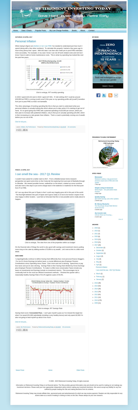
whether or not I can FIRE (42, 46)
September (100, 253)
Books (74, 30)
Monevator (98, 177)
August (98, 256)
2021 (96, 233)
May (97, 262)
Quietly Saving (100, 197)
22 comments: (72, 127)
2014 (96, 289)
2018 (96, 242)
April (97, 265)
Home (15, 30)
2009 (96, 303)
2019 (96, 239)
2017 (96, 245)
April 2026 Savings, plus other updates (107, 198)
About (82, 30)
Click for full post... (21, 122)
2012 (96, 294)
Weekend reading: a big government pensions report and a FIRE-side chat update (106, 180)
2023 (96, 231)
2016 (96, 283)
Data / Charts (27, 30)
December (99, 247)
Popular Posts (40, 30)
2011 (96, 297)
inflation (23, 127)
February (99, 276)
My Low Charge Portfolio (59, 30)
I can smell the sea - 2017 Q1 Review (37, 174)
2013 (96, 292)
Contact (91, 30)
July (97, 259)
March (98, 274)
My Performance (31, 127)
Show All (121, 219)
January (99, 279)
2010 (96, 300)
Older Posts (80, 370)
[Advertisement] (50, 151)
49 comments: (66, 327)
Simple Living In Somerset (104, 188)
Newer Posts (20, 370)
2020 (96, 236)
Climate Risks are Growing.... (104, 215)
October (99, 250)
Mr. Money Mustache (102, 204)
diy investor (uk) (100, 213)
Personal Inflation (25, 41)
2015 (96, 286)
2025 (96, 228)
